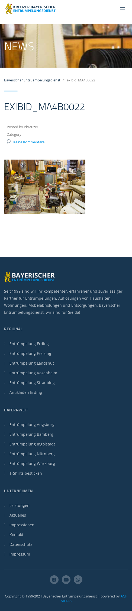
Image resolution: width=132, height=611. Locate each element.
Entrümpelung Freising (30, 353)
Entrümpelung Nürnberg (32, 453)
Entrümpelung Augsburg (31, 424)
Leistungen (19, 505)
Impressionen (21, 524)
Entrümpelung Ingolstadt (32, 444)
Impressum (19, 554)
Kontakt (16, 534)
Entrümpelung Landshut (31, 363)
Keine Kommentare (28, 142)
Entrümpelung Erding (29, 343)
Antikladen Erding (25, 392)
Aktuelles (17, 515)
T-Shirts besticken (25, 473)
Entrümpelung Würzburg (32, 463)
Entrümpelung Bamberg (31, 434)
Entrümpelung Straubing (32, 382)
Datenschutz (20, 544)
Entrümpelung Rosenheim (33, 372)
